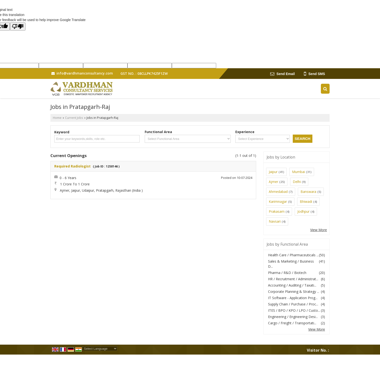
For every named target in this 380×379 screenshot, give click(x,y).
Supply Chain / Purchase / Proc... (293, 304)
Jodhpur (303, 211)
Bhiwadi (306, 201)
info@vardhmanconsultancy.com (84, 73)
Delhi (297, 181)
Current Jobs (74, 118)
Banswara (308, 191)
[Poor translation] (17, 26)
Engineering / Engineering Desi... (293, 316)
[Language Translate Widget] (100, 348)
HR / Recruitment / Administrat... (293, 279)
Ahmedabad (278, 191)
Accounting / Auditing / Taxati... (292, 285)
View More (318, 229)
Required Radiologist (72, 166)
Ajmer (273, 181)
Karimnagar (278, 201)
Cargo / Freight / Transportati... (292, 323)
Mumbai (298, 171)
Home (57, 118)
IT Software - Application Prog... (292, 298)
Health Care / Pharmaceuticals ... (293, 255)
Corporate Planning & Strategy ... (293, 291)
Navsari (275, 221)
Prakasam (277, 211)
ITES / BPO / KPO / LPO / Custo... (294, 310)
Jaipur (273, 171)
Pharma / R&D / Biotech (287, 272)
